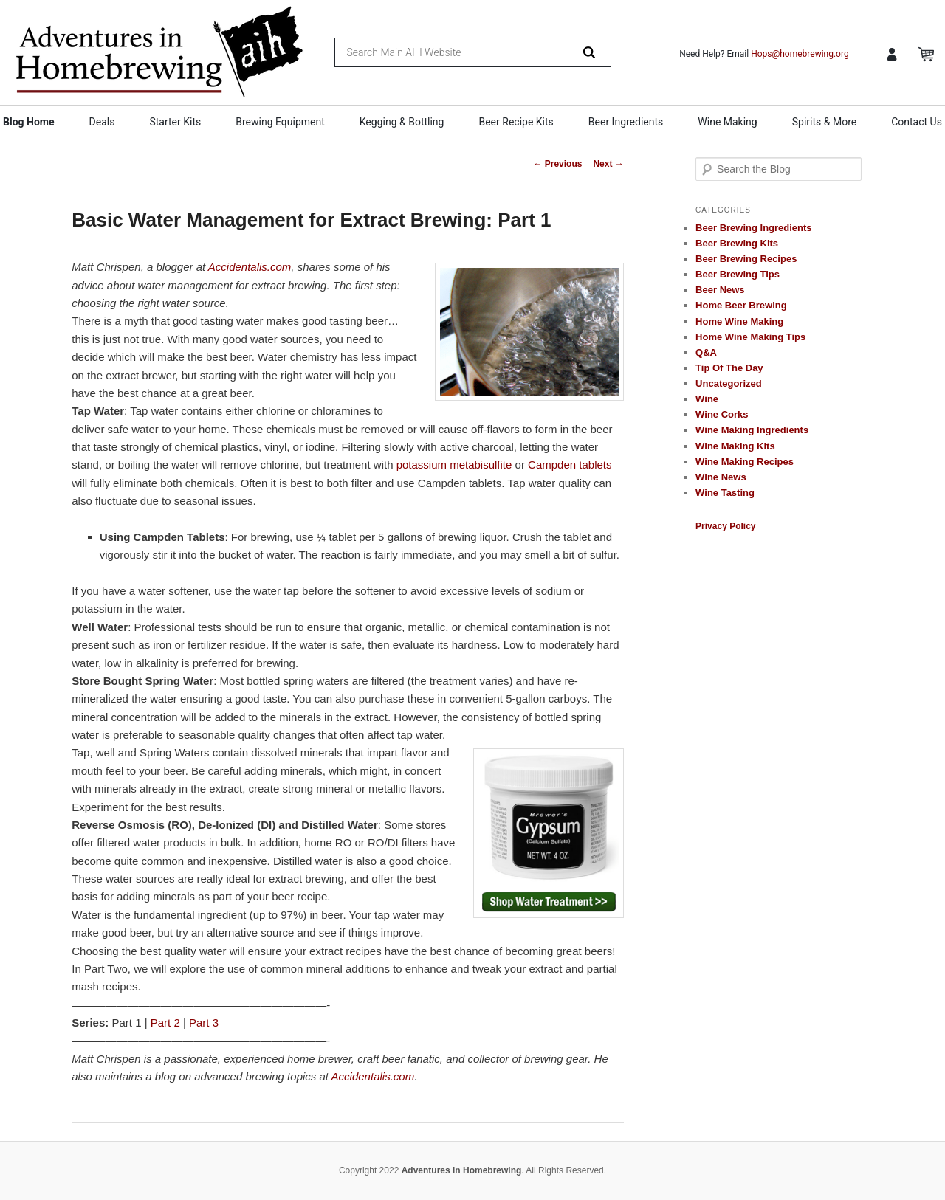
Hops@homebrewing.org (800, 54)
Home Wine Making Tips (750, 336)
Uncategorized (728, 383)
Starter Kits (175, 122)
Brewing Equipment (280, 122)
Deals (102, 122)
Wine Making (727, 122)
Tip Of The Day (729, 367)
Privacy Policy (725, 526)
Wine (706, 398)
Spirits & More (824, 122)
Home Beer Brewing (741, 305)
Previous (557, 164)
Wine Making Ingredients (751, 429)
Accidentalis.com (250, 267)
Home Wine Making (739, 321)
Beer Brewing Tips (737, 274)
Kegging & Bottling (402, 122)
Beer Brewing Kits (736, 243)
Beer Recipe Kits (515, 122)
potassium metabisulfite (454, 464)
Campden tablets (569, 464)
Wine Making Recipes (744, 461)
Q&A (706, 352)
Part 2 (165, 1022)
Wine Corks (721, 414)
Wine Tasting (725, 492)
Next (608, 164)
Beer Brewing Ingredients (753, 227)
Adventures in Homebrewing (462, 1170)
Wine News (720, 477)
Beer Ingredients (626, 122)
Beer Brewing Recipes (746, 258)
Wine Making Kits (735, 446)
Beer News (719, 289)
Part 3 (204, 1022)
